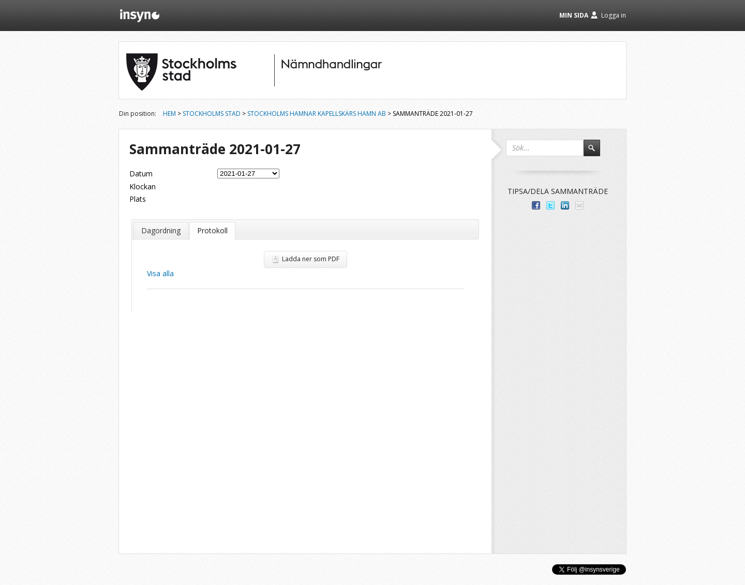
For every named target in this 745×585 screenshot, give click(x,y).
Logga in (613, 15)
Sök (596, 153)
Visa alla (160, 273)
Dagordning (161, 230)
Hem (169, 113)
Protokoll (212, 230)
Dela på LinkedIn (565, 205)
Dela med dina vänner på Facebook (536, 205)
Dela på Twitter (550, 205)
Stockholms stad (212, 113)
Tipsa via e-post (579, 205)
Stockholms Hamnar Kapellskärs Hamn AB (316, 113)
